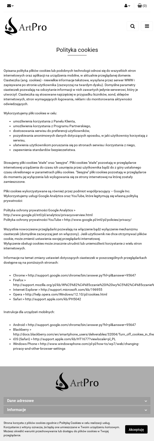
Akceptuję (136, 429)
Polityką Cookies (70, 423)
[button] (142, 6)
